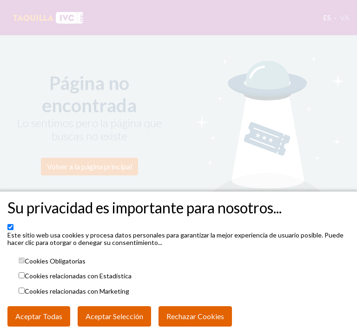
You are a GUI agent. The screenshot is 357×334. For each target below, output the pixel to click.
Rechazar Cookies (195, 316)
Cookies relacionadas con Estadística (78, 276)
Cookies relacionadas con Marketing (77, 291)
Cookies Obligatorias (55, 261)
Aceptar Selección (114, 316)
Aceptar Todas (38, 316)
